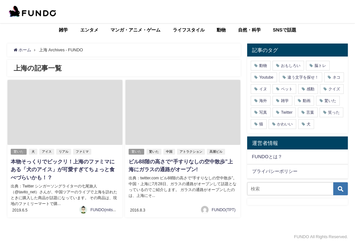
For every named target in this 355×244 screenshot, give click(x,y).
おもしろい (290, 66)
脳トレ (320, 66)
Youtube (266, 77)
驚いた (19, 151)
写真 (263, 112)
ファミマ (82, 151)
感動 (310, 89)
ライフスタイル (189, 30)
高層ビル (216, 151)
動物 (221, 30)
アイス (47, 151)
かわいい (285, 124)
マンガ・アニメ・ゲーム (135, 30)
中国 (169, 151)
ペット (287, 89)
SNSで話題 (284, 30)
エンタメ (89, 30)
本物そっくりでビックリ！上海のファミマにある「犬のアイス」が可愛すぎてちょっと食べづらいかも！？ (63, 169)
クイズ (334, 89)
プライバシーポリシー (275, 171)
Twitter (286, 112)
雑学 (63, 30)
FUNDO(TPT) (223, 209)
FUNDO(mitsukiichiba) (109, 209)
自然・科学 (249, 30)
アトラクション (191, 151)
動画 (307, 101)
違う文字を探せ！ (303, 77)
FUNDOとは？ (267, 156)
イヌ (263, 89)
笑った (334, 112)
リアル (64, 151)
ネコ (336, 77)
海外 (263, 101)
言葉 (310, 112)
